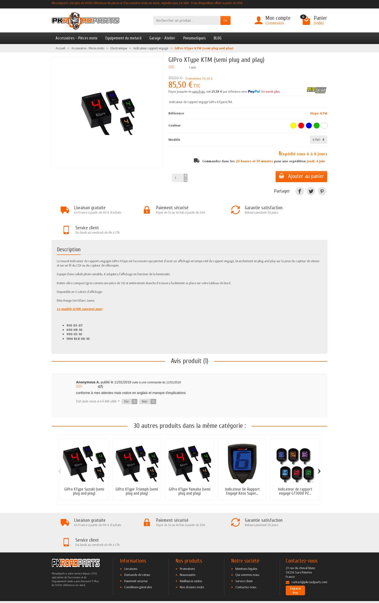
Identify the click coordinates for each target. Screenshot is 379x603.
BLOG (218, 38)
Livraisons (130, 530)
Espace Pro (295, 552)
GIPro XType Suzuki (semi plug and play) (84, 472)
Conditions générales (138, 549)
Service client (244, 543)
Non (149, 382)
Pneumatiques (194, 38)
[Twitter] (311, 191)
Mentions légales (246, 530)
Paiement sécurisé (135, 543)
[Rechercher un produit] (186, 20)
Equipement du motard (123, 38)
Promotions (187, 530)
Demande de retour (137, 537)
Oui (130, 382)
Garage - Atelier (162, 38)
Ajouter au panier (300, 176)
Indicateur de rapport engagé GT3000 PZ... (295, 472)
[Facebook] (299, 191)
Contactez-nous (245, 549)
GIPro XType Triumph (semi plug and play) (137, 472)
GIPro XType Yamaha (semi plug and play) (190, 472)
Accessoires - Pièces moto (76, 38)
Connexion (274, 23)
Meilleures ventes (191, 543)
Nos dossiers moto (192, 549)
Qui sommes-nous (247, 537)
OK (225, 20)
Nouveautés (187, 537)
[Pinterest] (322, 191)
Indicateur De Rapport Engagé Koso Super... (242, 472)
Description (68, 230)
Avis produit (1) (189, 341)
